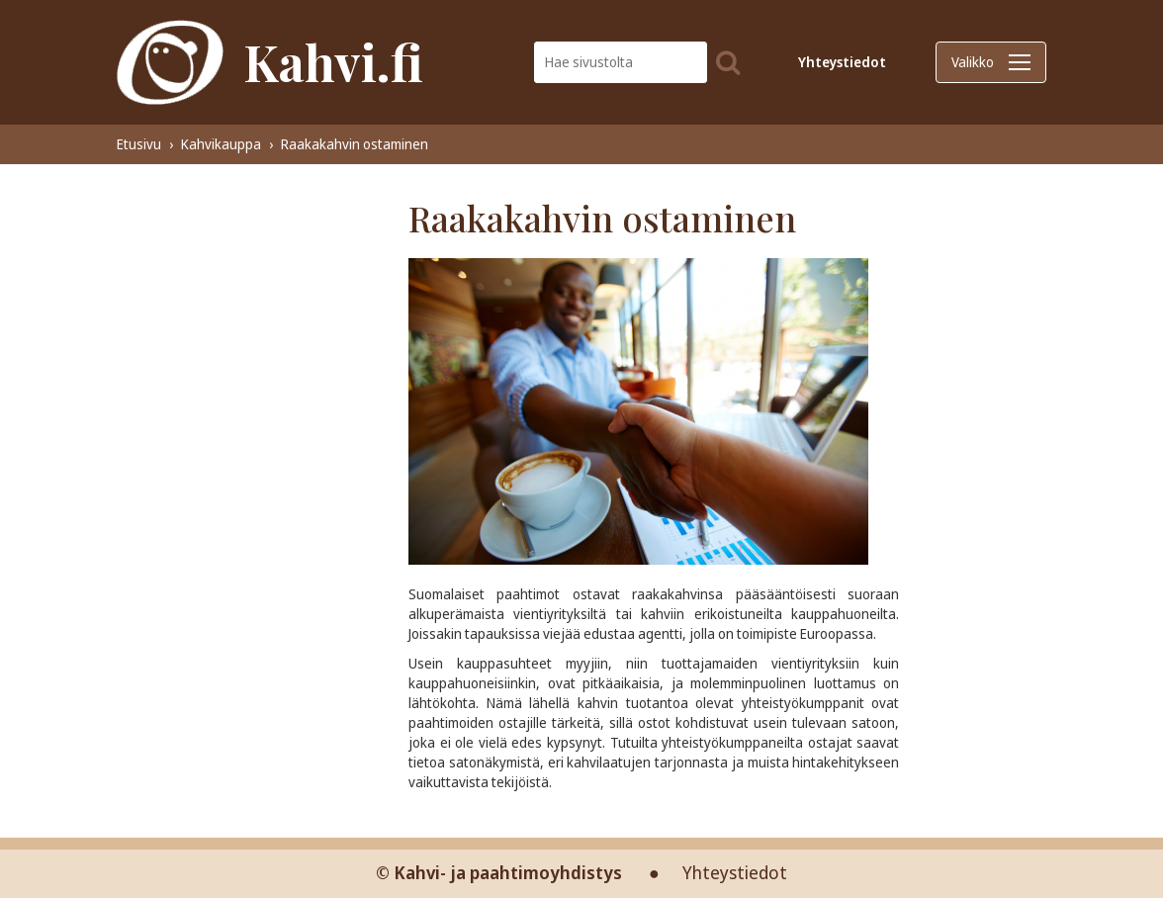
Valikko (990, 61)
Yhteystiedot (842, 61)
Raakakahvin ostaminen (354, 144)
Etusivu (139, 144)
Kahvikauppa (221, 144)
